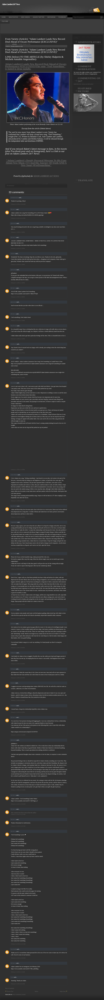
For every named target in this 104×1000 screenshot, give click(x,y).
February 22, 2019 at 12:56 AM (18, 958)
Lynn (12, 977)
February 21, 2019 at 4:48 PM (18, 548)
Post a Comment (9, 988)
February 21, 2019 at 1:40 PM (18, 296)
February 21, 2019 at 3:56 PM (18, 500)
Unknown (13, 653)
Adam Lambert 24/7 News (11, 4)
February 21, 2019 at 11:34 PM (18, 735)
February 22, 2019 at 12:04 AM (18, 804)
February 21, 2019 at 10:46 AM (18, 204)
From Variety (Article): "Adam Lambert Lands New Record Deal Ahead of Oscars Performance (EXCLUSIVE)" (35, 40)
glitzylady (13, 223)
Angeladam (14, 522)
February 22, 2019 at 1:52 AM (18, 972)
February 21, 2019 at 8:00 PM (18, 647)
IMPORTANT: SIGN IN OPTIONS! (83, 84)
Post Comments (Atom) (19, 994)
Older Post (63, 991)
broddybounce (14, 197)
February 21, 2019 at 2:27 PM (18, 352)
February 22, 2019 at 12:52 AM (18, 944)
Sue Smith (13, 383)
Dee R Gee (14, 326)
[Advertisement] (38, 10)
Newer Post (9, 991)
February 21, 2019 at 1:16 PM (18, 248)
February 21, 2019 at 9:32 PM (18, 712)
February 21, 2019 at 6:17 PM (18, 604)
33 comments (10, 185)
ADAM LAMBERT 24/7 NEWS (46, 176)
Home (36, 991)
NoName (13, 623)
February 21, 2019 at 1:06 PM (18, 232)
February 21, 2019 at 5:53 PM (18, 568)
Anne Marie (14, 474)
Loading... (76, 38)
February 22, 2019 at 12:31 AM (18, 814)
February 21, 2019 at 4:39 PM (18, 517)
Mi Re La (13, 209)
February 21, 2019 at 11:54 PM (18, 790)
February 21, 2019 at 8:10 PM (18, 663)
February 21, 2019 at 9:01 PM (18, 677)
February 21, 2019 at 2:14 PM (18, 338)
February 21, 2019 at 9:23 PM (18, 700)
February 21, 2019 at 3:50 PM (18, 469)
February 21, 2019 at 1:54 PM (18, 308)
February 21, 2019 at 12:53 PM (18, 218)
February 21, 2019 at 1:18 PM (18, 282)
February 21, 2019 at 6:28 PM (18, 618)
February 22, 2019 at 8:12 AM (18, 983)
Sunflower (13, 344)
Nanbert (13, 253)
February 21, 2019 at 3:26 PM (18, 377)
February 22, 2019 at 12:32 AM (18, 826)
